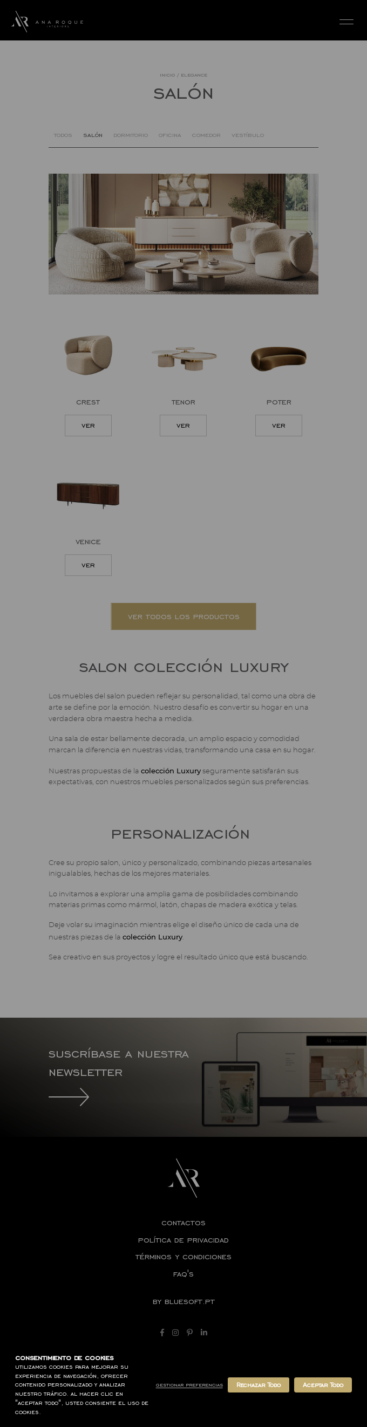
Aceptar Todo (323, 1385)
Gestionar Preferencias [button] (189, 1384)
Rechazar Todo (258, 1385)
